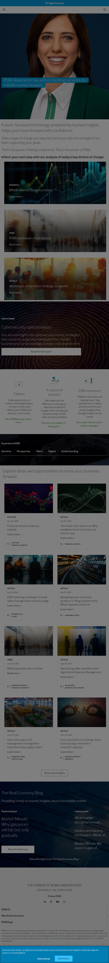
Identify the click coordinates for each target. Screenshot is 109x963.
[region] (54, 954)
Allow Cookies (63, 958)
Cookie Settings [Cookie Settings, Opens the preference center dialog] (43, 958)
